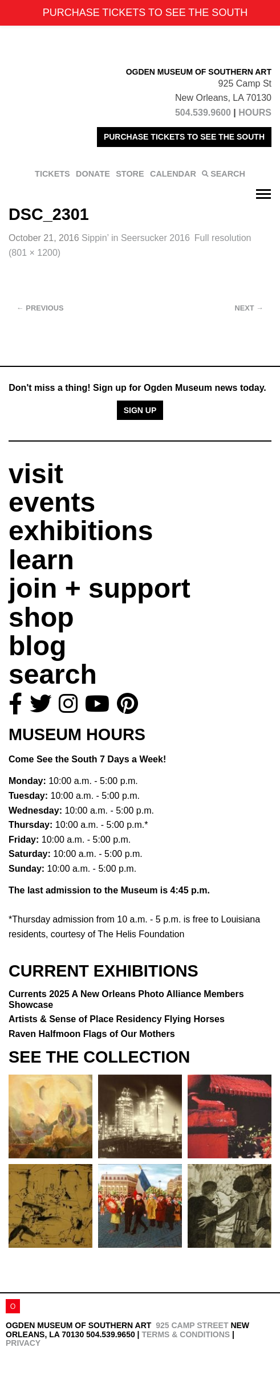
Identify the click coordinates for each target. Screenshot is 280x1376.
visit (36, 474)
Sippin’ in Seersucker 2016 (136, 238)
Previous (40, 308)
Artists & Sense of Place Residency (117, 1019)
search (53, 674)
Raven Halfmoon (92, 1034)
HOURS (254, 112)
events (52, 502)
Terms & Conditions (185, 1334)
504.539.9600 (203, 112)
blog (37, 646)
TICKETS (52, 173)
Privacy (23, 1343)
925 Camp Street (192, 1325)
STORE (130, 173)
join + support (99, 588)
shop (41, 617)
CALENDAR (173, 173)
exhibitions (81, 531)
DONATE (93, 173)
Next (249, 308)
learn (41, 560)
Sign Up (140, 410)
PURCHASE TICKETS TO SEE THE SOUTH (184, 136)
